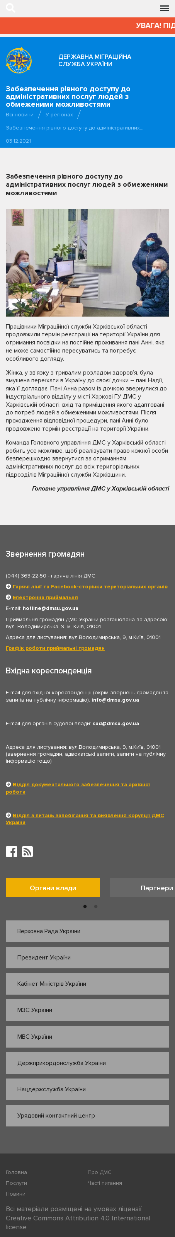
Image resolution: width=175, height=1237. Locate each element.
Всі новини (20, 114)
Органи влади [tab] (53, 888)
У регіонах (59, 114)
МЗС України (34, 1010)
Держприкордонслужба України (61, 1063)
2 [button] (96, 907)
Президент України (44, 957)
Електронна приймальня (45, 597)
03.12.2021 (18, 141)
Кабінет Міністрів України (51, 984)
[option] (58, 889)
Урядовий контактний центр (56, 1115)
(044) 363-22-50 (26, 575)
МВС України (34, 1037)
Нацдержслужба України (51, 1089)
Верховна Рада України (48, 931)
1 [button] (85, 907)
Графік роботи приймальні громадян (55, 648)
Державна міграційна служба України (94, 60)
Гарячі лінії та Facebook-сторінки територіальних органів (90, 586)
